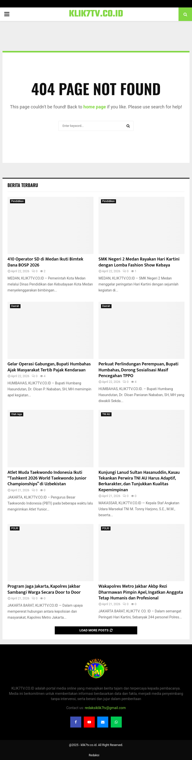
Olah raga (16, 414)
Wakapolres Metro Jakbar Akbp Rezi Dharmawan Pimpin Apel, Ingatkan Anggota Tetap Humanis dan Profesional (140, 592)
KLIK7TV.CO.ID (96, 14)
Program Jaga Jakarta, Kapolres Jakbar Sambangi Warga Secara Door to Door (44, 589)
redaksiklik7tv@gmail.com (105, 708)
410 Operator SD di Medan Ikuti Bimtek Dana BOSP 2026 (45, 262)
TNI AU (106, 414)
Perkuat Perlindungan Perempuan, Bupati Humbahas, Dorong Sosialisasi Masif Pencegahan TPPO (138, 370)
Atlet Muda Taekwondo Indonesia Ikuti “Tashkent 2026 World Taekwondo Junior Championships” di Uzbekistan (47, 478)
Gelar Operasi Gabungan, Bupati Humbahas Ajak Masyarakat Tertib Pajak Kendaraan (49, 367)
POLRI (14, 528)
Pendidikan (17, 201)
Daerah (15, 306)
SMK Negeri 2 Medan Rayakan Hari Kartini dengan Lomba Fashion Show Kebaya (139, 262)
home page (95, 106)
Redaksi (94, 755)
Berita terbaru (23, 185)
